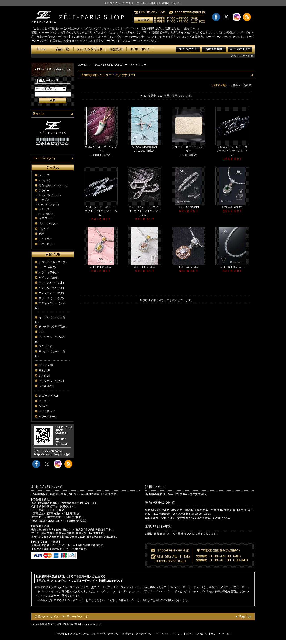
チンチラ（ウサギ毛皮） (53, 326)
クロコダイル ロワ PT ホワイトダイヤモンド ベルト (101, 211)
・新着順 (246, 85)
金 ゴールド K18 (48, 395)
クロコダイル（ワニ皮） (53, 262)
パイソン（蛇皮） (49, 277)
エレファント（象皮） (52, 293)
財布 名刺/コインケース (53, 185)
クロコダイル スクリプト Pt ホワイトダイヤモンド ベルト (145, 211)
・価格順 (233, 85)
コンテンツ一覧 (220, 634)
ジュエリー (45, 239)
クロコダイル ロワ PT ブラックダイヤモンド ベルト (233, 150)
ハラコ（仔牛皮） (49, 272)
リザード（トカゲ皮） (52, 298)
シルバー (44, 406)
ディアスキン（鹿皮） (52, 282)
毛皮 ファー (46, 218)
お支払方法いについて (105, 634)
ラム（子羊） (47, 346)
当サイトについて (196, 634)
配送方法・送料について (137, 634)
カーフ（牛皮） (48, 267)
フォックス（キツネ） (52, 380)
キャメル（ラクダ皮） (52, 288)
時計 (41, 233)
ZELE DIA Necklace (232, 267)
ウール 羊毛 (46, 386)
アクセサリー (47, 244)
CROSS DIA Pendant (144, 146)
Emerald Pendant (232, 207)
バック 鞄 (44, 180)
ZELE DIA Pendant (101, 267)
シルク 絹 (44, 375)
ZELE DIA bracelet (188, 207)
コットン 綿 (46, 365)
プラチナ (44, 401)
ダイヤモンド (47, 411)
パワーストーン (48, 416)
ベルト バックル (48, 223)
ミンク (43, 331)
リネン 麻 (44, 370)
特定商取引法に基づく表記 (73, 634)
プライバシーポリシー (169, 634)
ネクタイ (44, 228)
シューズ (44, 175)
